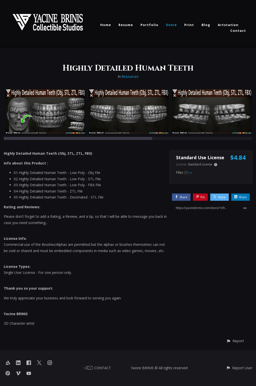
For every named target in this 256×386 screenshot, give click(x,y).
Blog (206, 25)
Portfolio (149, 25)
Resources (130, 76)
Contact (238, 30)
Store (171, 25)
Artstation (228, 25)
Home (105, 25)
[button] (235, 341)
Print (189, 25)
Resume (125, 25)
